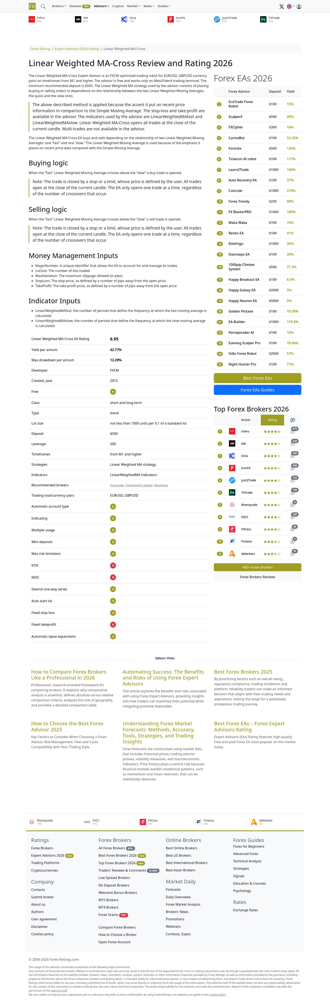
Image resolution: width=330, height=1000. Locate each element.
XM (243, 444)
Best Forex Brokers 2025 (243, 672)
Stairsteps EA (239, 254)
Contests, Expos (178, 934)
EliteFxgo (236, 243)
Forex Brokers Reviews (257, 577)
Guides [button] (163, 6)
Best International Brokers (187, 862)
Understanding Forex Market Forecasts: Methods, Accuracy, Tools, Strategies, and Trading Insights (159, 732)
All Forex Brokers (116, 848)
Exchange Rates (245, 910)
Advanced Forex (245, 853)
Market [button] (132, 6)
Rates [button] (148, 6)
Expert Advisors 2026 (52, 855)
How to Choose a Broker (117, 934)
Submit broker (42, 897)
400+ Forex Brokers (257, 567)
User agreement (44, 919)
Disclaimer (39, 926)
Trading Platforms (45, 862)
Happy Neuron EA (243, 300)
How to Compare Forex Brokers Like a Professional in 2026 (68, 675)
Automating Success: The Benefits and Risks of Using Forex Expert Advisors (163, 678)
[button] (291, 6)
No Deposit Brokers (113, 885)
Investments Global (138, 485)
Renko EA (236, 233)
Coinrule (235, 190)
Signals (238, 876)
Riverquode (249, 505)
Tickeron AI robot (242, 159)
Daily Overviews (178, 897)
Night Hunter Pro (242, 364)
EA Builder (237, 321)
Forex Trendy (239, 201)
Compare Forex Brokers (117, 927)
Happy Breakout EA (244, 279)
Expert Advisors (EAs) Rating (77, 48)
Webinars (173, 926)
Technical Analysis (247, 861)
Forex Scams (113, 914)
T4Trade (247, 493)
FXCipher (236, 127)
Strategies (241, 868)
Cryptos (118, 6)
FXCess (246, 529)
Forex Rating (40, 48)
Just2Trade (248, 480)
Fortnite (235, 148)
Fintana (246, 541)
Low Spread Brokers (114, 877)
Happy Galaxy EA (242, 290)
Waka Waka (238, 222)
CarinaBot (237, 138)
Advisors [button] (100, 6)
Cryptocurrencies (44, 870)
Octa (244, 456)
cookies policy (217, 994)
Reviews (79, 6)
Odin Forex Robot (243, 353)
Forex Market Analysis (183, 904)
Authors (37, 911)
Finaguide (117, 485)
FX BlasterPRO (240, 212)
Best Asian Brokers (180, 870)
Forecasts (173, 889)
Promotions (175, 919)
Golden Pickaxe (241, 311)
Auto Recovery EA (243, 180)
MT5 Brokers (108, 900)
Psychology (242, 890)
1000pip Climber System (242, 266)
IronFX (246, 468)
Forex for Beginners (248, 846)
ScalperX (235, 116)
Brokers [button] (58, 6)
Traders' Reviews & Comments (129, 870)
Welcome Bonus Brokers (117, 892)
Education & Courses (249, 883)
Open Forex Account (114, 942)
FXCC (244, 517)
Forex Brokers (42, 848)
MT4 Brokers (108, 907)
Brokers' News (177, 911)
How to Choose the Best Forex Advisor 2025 (67, 726)
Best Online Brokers (181, 848)
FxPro (245, 431)
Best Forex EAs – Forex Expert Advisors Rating (249, 726)
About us (38, 904)
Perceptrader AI (241, 332)
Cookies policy (42, 934)
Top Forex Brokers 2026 (121, 863)
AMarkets (248, 554)
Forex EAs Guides (258, 390)
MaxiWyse (161, 485)
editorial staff (59, 990)
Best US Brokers (178, 855)
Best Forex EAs (257, 378)
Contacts (38, 889)
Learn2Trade (239, 169)
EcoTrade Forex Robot (241, 103)
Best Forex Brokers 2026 (122, 855)
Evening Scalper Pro (244, 343)
